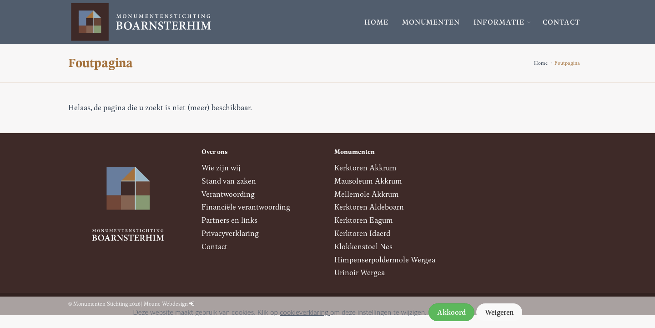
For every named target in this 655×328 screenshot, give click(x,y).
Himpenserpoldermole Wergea (384, 259)
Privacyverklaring (230, 233)
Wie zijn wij (221, 167)
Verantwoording (228, 194)
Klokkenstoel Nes (363, 246)
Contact (561, 22)
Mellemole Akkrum (366, 194)
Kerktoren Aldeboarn (369, 206)
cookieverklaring (305, 312)
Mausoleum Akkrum (368, 180)
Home (376, 22)
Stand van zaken (229, 180)
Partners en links (229, 220)
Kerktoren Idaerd (362, 233)
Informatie (499, 22)
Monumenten (431, 22)
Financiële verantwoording (246, 206)
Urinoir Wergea (359, 272)
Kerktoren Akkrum (365, 167)
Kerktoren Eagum (363, 220)
